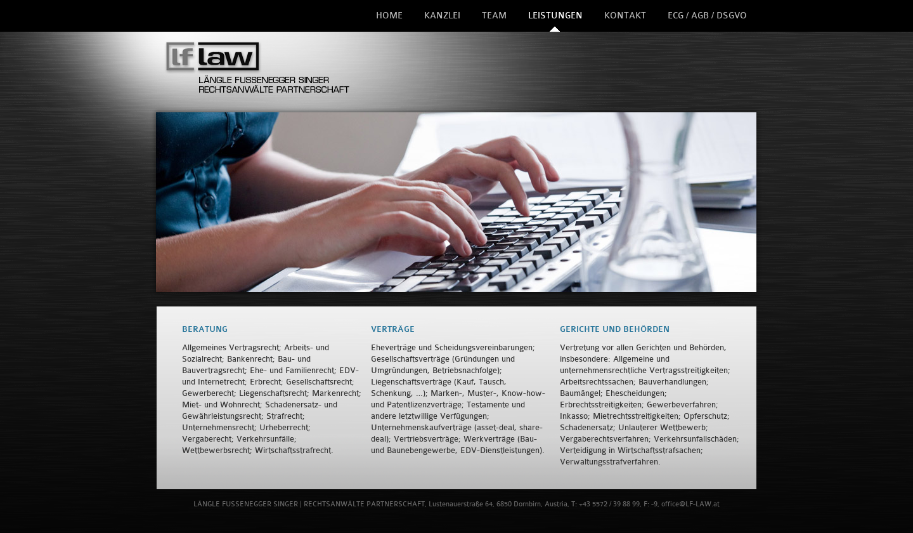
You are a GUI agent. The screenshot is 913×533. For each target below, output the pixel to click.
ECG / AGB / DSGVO (707, 15)
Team (494, 15)
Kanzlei (442, 15)
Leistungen (555, 15)
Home (389, 15)
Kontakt (625, 15)
